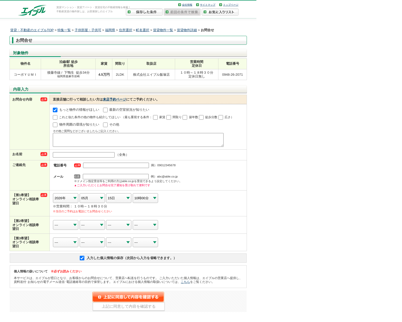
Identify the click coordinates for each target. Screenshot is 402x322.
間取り (177, 117)
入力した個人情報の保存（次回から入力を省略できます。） (132, 260)
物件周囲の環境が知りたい (79, 124)
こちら (185, 284)
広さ (228, 117)
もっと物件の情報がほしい (79, 110)
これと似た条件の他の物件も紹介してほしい (89, 117)
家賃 (162, 117)
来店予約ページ (114, 99)
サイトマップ (207, 4)
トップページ (230, 4)
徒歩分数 (211, 117)
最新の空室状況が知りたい (129, 110)
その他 (114, 124)
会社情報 (187, 4)
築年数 (193, 117)
